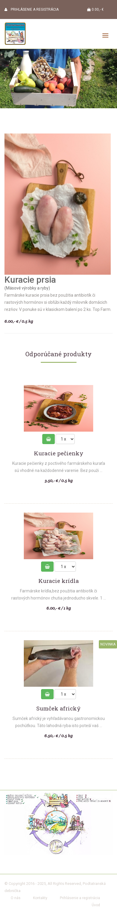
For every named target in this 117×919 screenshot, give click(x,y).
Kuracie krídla (58, 581)
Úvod (96, 905)
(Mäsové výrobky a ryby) (27, 288)
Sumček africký (58, 708)
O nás (16, 898)
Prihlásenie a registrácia (80, 898)
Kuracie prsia (30, 279)
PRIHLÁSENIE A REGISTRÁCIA (31, 9)
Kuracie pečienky (58, 453)
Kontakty (40, 898)
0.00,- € (95, 9)
